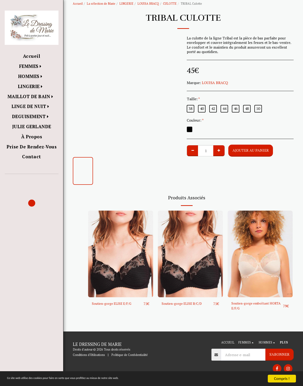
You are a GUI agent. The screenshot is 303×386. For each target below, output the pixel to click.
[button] (31, 181)
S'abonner (279, 354)
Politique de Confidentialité (129, 355)
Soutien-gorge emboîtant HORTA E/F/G (252, 306)
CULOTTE (170, 4)
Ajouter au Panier (251, 150)
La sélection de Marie (101, 4)
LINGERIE (126, 4)
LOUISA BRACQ (148, 4)
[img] (120, 254)
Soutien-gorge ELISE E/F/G (114, 303)
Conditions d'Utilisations (89, 355)
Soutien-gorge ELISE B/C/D (184, 303)
